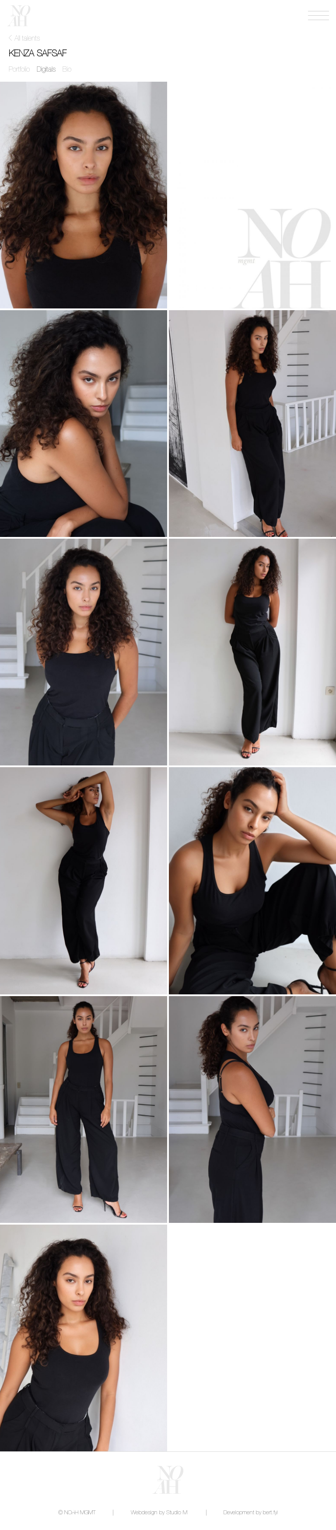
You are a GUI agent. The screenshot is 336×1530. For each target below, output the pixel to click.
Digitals (46, 69)
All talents (27, 38)
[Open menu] (318, 15)
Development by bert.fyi (251, 1513)
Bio (67, 69)
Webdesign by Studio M (159, 1513)
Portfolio (19, 69)
